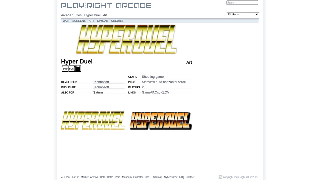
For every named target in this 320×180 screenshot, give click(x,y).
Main (66, 20)
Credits (117, 20)
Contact (190, 177)
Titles (78, 15)
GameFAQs (150, 92)
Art (91, 20)
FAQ (181, 177)
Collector (138, 177)
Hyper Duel (92, 15)
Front (67, 177)
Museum (127, 177)
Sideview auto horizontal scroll (164, 82)
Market (85, 177)
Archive (94, 177)
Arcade (66, 15)
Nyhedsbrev (170, 177)
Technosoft (101, 82)
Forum (75, 177)
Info (147, 177)
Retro (110, 177)
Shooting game (153, 76)
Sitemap (157, 177)
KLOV (165, 92)
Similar (102, 20)
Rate (103, 177)
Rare (117, 177)
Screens (79, 20)
